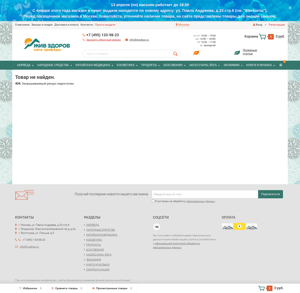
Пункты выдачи (105, 24)
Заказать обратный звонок (103, 39)
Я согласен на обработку (183, 201)
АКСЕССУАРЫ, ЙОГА (203, 65)
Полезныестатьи (250, 51)
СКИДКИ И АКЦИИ (97, 269)
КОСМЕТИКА (126, 65)
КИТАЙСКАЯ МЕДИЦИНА (93, 65)
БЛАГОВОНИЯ (173, 65)
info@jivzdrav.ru (139, 39)
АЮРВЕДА (24, 65)
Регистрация (277, 24)
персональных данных (201, 201)
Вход (257, 24)
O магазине (22, 24)
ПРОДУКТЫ (149, 65)
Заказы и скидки (42, 24)
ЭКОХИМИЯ (231, 65)
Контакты (87, 24)
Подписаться (270, 194)
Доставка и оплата (67, 24)
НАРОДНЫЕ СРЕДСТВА (53, 65)
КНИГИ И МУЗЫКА (259, 65)
